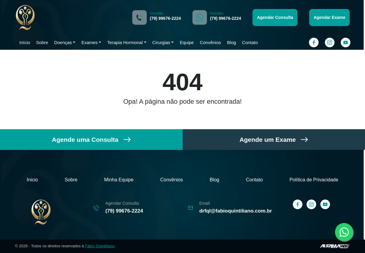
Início (25, 42)
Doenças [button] (63, 42)
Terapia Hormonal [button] (124, 42)
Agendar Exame (329, 17)
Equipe (186, 42)
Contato (250, 42)
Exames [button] (89, 42)
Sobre (42, 42)
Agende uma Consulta (91, 139)
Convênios (209, 42)
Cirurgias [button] (160, 42)
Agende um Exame (273, 139)
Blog (231, 42)
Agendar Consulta (275, 17)
